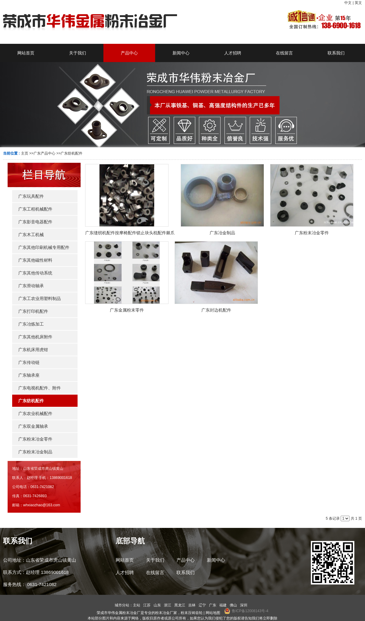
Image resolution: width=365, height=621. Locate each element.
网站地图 (213, 613)
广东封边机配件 (216, 310)
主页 (24, 153)
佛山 (233, 605)
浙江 (167, 605)
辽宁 (202, 605)
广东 (212, 605)
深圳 (243, 605)
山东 (157, 605)
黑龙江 (179, 605)
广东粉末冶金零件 (312, 232)
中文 (348, 3)
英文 (358, 3)
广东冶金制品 (222, 232)
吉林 (192, 605)
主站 (136, 605)
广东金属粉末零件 (127, 310)
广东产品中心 (44, 153)
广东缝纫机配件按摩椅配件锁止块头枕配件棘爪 (130, 232)
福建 (223, 605)
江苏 (147, 605)
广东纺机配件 (71, 153)
